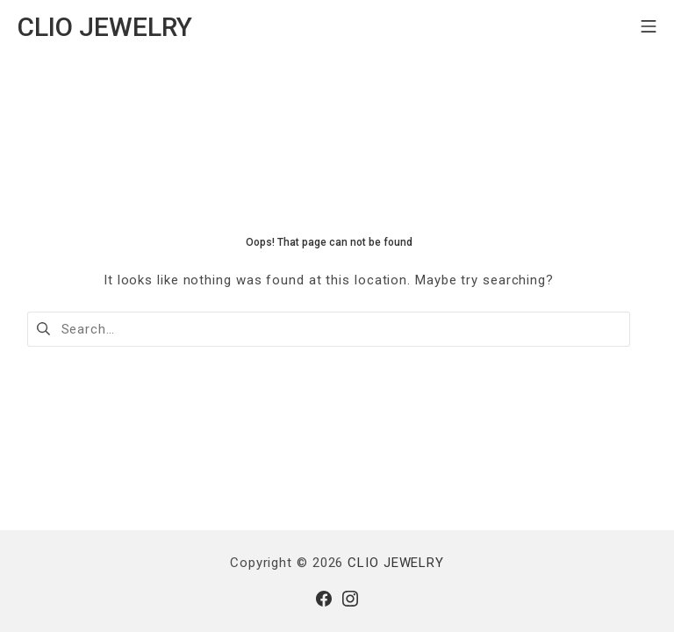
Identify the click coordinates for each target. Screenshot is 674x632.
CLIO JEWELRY (396, 563)
